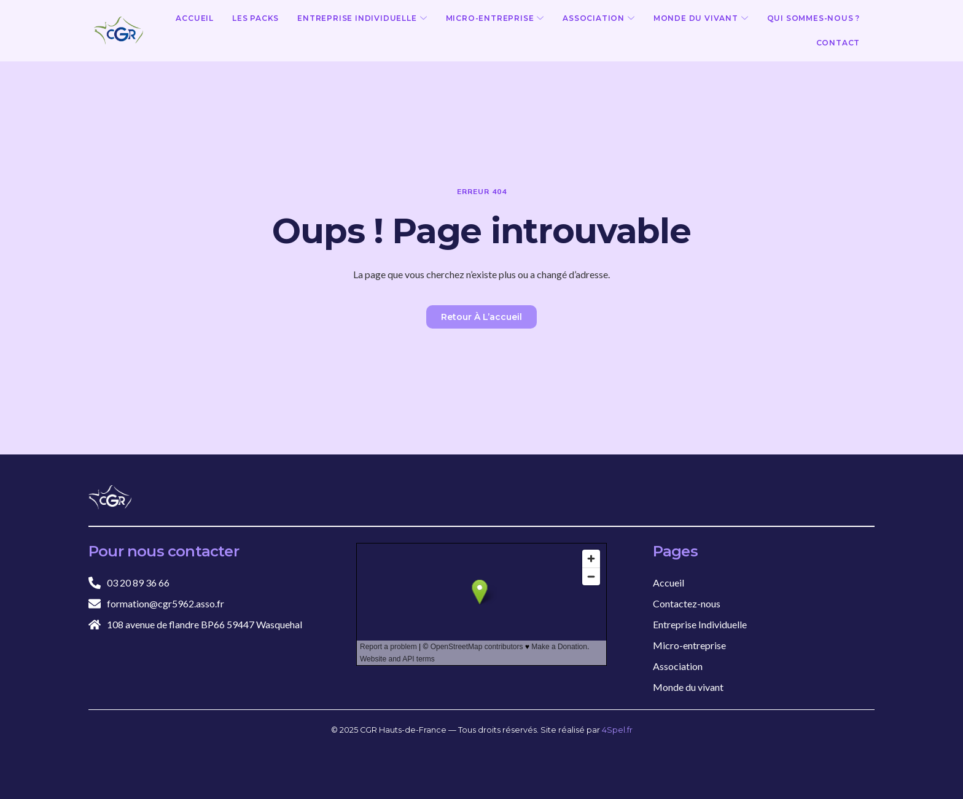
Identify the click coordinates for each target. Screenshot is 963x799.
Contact (838, 42)
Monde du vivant (701, 18)
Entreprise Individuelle (362, 18)
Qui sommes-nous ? (813, 18)
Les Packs (255, 18)
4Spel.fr (617, 730)
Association (599, 18)
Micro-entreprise (495, 18)
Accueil (195, 18)
